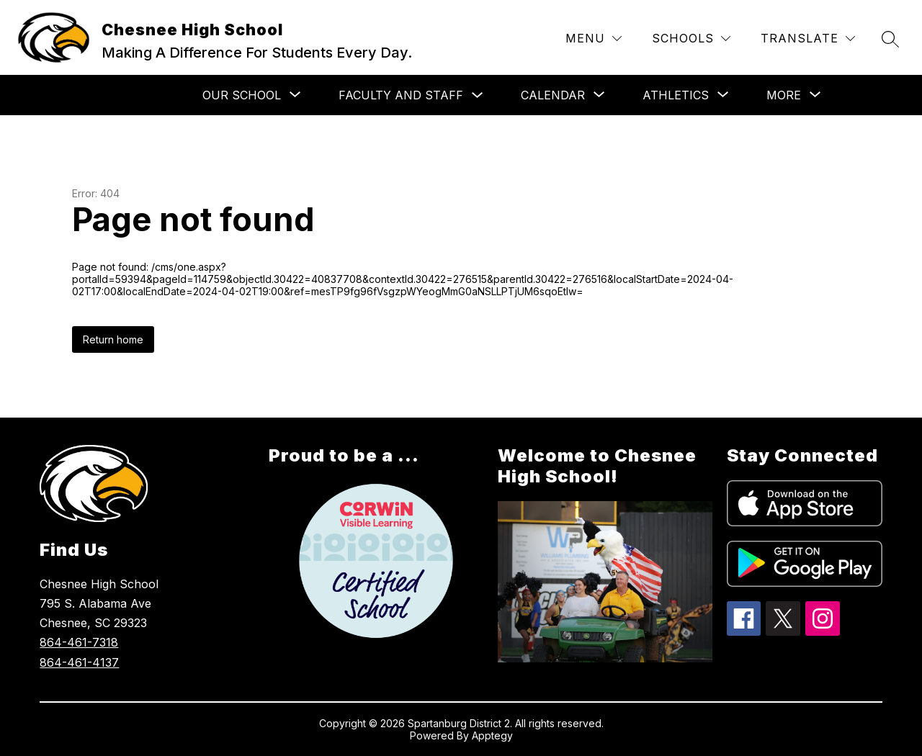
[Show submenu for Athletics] (676, 95)
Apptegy (492, 735)
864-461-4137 (79, 662)
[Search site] (890, 39)
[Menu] (593, 39)
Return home (113, 339)
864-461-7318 (79, 642)
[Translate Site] (808, 39)
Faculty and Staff (401, 95)
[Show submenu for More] (783, 95)
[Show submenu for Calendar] (553, 95)
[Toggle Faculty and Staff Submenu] (477, 95)
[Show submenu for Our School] (241, 95)
